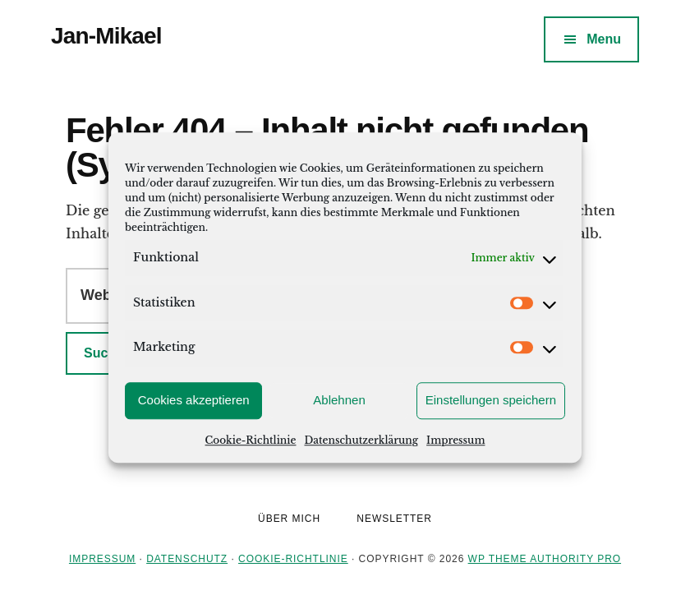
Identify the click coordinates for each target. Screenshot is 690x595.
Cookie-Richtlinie (251, 440)
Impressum (455, 440)
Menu (603, 39)
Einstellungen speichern (491, 400)
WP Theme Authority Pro (544, 559)
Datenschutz (187, 559)
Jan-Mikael (106, 35)
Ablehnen (339, 400)
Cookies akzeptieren (194, 400)
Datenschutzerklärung (361, 440)
